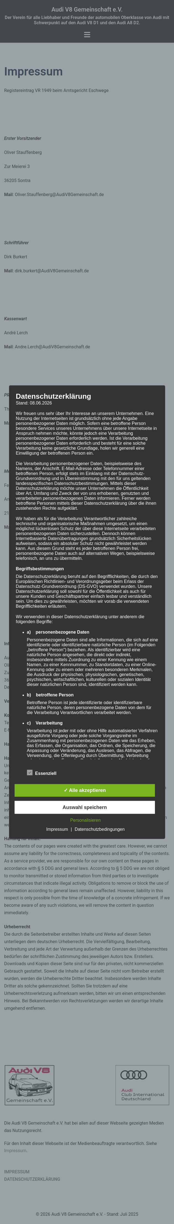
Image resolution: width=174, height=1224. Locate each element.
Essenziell (41, 773)
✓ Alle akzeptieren (85, 790)
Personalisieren (85, 820)
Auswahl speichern (85, 807)
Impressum (57, 829)
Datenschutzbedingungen (100, 829)
